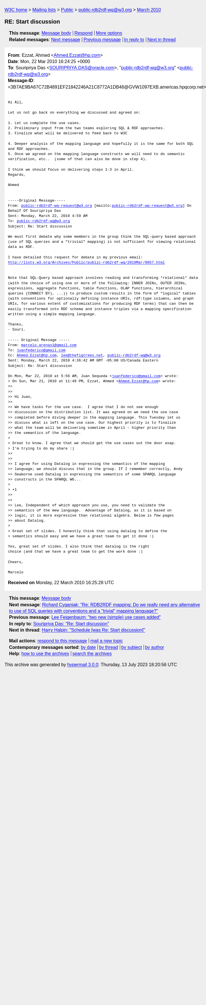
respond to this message (62, 640)
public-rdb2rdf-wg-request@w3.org (56, 205)
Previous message (102, 39)
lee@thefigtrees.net (82, 355)
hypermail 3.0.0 (82, 664)
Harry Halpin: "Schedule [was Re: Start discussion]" (93, 630)
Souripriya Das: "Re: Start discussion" (71, 623)
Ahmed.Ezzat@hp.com (77, 55)
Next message (65, 39)
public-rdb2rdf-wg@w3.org (105, 9)
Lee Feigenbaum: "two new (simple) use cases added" (106, 617)
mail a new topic (106, 640)
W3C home (16, 9)
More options (109, 33)
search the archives (92, 653)
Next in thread (161, 39)
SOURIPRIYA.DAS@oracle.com (81, 67)
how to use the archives (45, 653)
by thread (108, 647)
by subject (131, 647)
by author (154, 647)
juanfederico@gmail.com (41, 350)
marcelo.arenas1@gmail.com (49, 345)
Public (67, 9)
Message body (56, 33)
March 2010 (149, 9)
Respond (84, 33)
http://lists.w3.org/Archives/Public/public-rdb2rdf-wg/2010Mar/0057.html (86, 262)
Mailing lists (44, 9)
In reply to (134, 39)
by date (88, 647)
